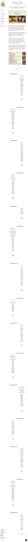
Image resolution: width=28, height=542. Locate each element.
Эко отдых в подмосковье (21, 387)
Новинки (2, 16)
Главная (2, 9)
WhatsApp (2, 534)
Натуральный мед (12, 300)
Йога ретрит (13, 421)
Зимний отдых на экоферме (22, 209)
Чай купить (21, 265)
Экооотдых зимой (13, 175)
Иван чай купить (21, 268)
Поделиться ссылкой (18, 68)
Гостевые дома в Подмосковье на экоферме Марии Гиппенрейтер (13, 233)
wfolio (3, 540)
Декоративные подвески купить (13, 112)
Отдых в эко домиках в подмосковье (12, 229)
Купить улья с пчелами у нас (22, 519)
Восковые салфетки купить (22, 76)
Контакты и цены (3, 26)
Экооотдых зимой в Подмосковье (13, 178)
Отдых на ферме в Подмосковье (13, 485)
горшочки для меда (13, 38)
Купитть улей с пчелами (21, 515)
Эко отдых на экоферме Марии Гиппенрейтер (22, 390)
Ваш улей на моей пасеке (3, 21)
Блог (1, 24)
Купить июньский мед (22, 326)
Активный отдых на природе (22, 449)
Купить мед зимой (21, 145)
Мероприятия (3, 14)
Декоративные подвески (13, 109)
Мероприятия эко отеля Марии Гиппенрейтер (13, 358)
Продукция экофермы (2, 18)
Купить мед (21, 143)
